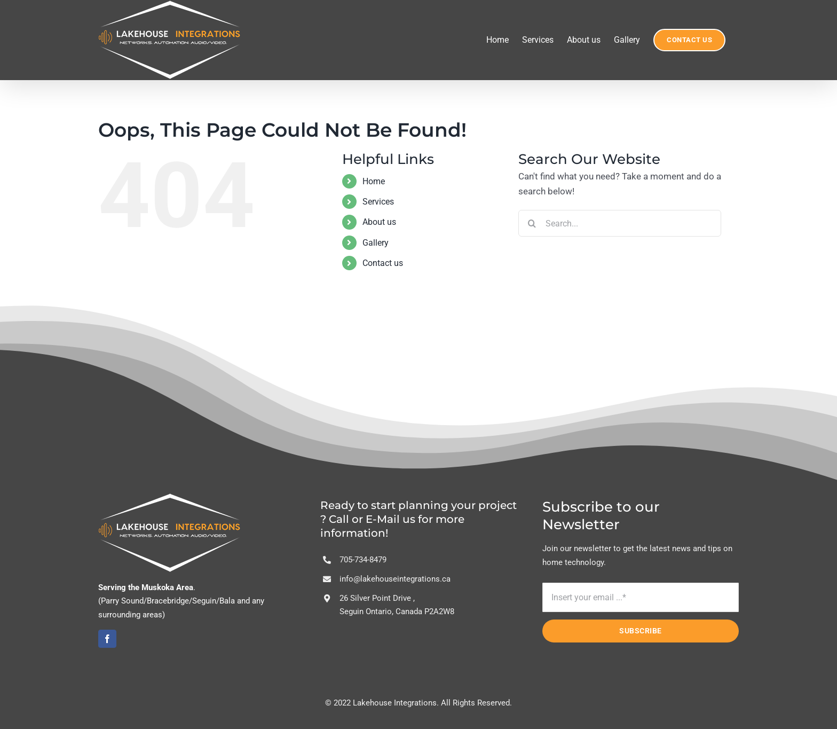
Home (373, 181)
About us (379, 222)
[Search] (531, 223)
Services (378, 202)
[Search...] (619, 223)
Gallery (375, 243)
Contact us (382, 263)
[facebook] (107, 639)
